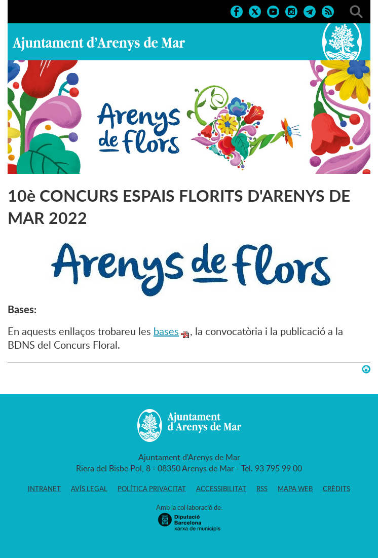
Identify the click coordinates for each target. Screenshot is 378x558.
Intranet (44, 488)
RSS (262, 488)
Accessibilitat (221, 488)
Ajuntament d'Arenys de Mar (99, 43)
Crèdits (336, 488)
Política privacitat (152, 488)
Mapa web (295, 488)
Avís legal (89, 488)
